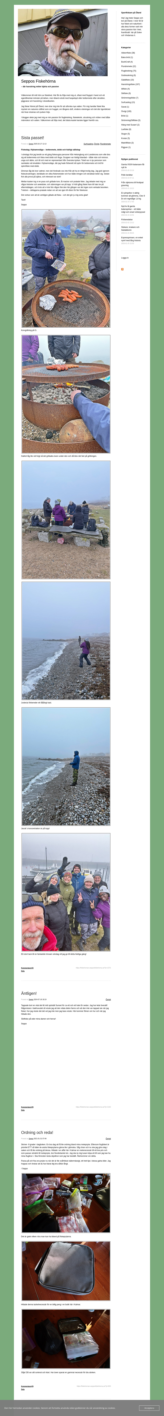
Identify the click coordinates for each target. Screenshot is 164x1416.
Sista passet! (32, 137)
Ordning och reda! (37, 1132)
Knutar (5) (125, 138)
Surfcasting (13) (128, 102)
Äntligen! (29, 993)
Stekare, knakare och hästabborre (130, 230)
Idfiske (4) (125, 89)
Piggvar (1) (126, 147)
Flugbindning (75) (128, 71)
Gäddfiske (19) (127, 80)
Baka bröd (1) (127, 57)
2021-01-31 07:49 (40, 1139)
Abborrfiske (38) (128, 53)
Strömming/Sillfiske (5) (130, 120)
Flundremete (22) (128, 66)
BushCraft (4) (127, 62)
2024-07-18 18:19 (40, 999)
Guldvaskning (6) (128, 75)
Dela (23, 971)
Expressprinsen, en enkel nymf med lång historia (132, 240)
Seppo (31, 144)
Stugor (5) (125, 134)
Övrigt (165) (126, 111)
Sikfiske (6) (126, 93)
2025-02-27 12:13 (40, 144)
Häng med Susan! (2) (130, 125)
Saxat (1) (125, 107)
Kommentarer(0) (27, 1107)
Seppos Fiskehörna (38, 81)
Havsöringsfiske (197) (130, 84)
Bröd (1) (124, 116)
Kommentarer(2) (27, 968)
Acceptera (149, 1408)
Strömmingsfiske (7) (129, 98)
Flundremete (105, 144)
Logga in (125, 258)
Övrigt (96, 144)
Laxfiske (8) (126, 129)
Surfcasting (88, 144)
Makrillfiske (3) (127, 143)
